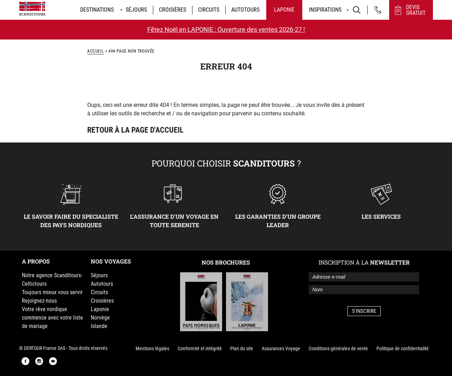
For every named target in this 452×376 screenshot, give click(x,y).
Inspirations (325, 9)
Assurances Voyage (281, 348)
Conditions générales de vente (338, 348)
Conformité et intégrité (200, 348)
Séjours (136, 9)
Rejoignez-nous (39, 300)
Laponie (284, 9)
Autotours (245, 9)
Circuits (208, 9)
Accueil (95, 51)
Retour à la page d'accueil (135, 130)
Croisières (172, 9)
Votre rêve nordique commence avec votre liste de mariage (52, 317)
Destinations (97, 9)
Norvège (100, 317)
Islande (99, 326)
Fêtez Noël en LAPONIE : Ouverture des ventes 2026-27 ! (226, 29)
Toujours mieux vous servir (52, 292)
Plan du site (241, 348)
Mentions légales (152, 348)
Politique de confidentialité (402, 348)
